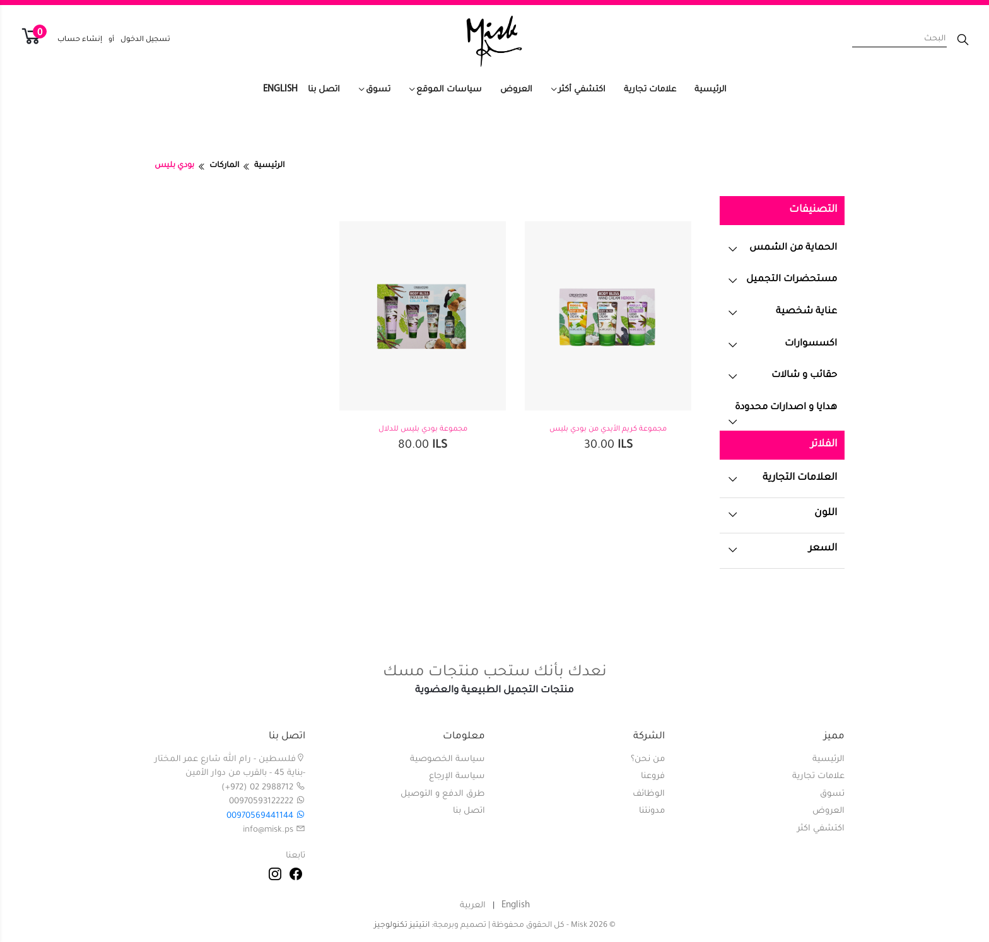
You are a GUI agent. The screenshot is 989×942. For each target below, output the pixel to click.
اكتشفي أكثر (582, 90)
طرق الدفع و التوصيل (443, 794)
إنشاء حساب (79, 40)
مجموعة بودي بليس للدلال (422, 430)
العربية (473, 905)
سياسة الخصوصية (447, 759)
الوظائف (649, 794)
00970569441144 (265, 816)
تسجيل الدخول (145, 40)
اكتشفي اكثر (821, 829)
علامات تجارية (650, 90)
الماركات (224, 165)
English (280, 89)
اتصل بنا (324, 90)
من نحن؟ (648, 759)
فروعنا (653, 776)
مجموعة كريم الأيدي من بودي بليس (608, 430)
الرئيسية (710, 90)
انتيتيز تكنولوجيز (402, 925)
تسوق (378, 90)
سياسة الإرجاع (457, 776)
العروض (516, 90)
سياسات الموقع (449, 90)
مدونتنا (652, 811)
